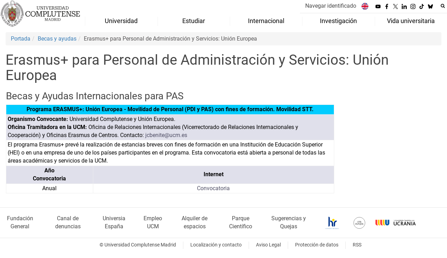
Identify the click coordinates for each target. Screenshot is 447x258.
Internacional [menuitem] (266, 20)
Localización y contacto (216, 245)
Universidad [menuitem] (121, 20)
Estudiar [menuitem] (193, 20)
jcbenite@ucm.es (166, 135)
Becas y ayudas (57, 38)
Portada (20, 38)
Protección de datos (316, 245)
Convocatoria (213, 188)
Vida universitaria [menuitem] (411, 20)
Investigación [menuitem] (338, 20)
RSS (357, 245)
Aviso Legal (268, 245)
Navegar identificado (330, 5)
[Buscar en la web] (443, 5)
